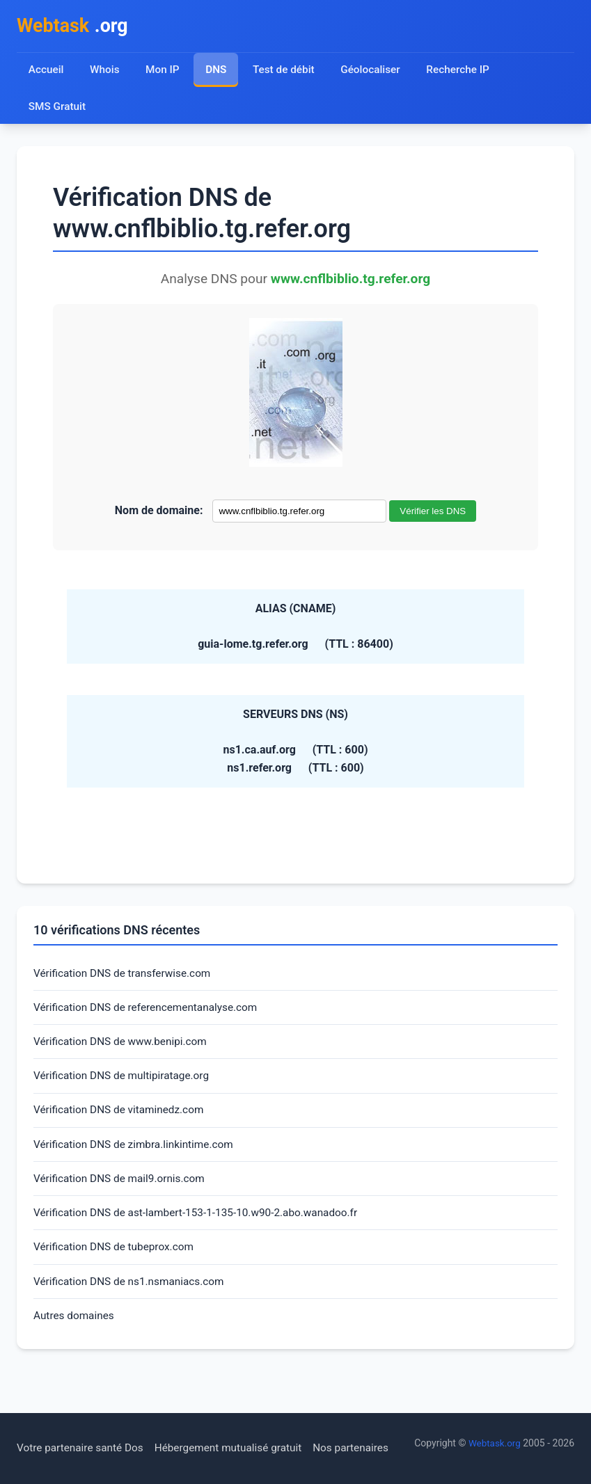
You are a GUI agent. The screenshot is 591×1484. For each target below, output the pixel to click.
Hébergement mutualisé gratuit (237, 1414)
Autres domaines (75, 1327)
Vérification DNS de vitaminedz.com (122, 1116)
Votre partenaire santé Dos (83, 1414)
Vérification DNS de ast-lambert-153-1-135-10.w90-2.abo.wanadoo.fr (202, 1222)
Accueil (46, 71)
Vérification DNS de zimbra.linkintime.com (137, 1151)
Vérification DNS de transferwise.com (125, 975)
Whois (105, 71)
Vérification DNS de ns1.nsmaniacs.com (132, 1292)
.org (75, 26)
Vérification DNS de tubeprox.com (116, 1257)
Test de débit (285, 71)
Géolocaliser (373, 71)
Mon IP (163, 71)
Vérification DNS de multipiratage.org (124, 1081)
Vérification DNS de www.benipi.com (123, 1046)
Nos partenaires (363, 1414)
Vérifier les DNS (433, 513)
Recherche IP (463, 71)
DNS (217, 71)
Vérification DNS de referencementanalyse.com (150, 1011)
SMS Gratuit (58, 108)
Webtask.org (98, 1443)
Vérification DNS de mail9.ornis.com (122, 1186)
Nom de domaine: (159, 512)
